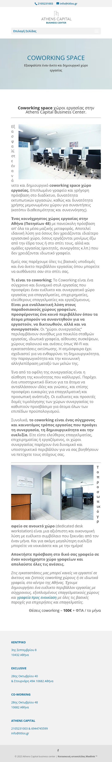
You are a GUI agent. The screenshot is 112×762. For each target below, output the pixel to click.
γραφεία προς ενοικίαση (37, 597)
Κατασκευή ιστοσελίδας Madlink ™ (77, 756)
